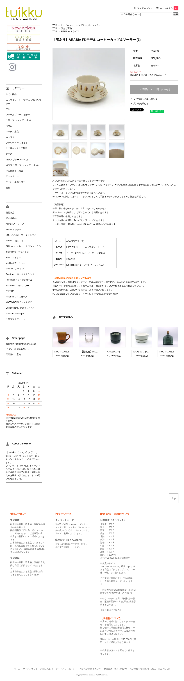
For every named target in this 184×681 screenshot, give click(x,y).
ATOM (167, 669)
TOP (55, 25)
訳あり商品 (66, 28)
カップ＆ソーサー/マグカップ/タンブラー (80, 25)
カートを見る (169, 8)
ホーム (17, 669)
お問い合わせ (46, 669)
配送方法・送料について (115, 669)
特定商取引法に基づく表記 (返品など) (148, 75)
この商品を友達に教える (145, 98)
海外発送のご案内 (111, 610)
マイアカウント (144, 8)
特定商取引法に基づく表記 (143, 669)
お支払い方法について (90, 669)
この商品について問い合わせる (154, 89)
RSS (160, 669)
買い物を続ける (141, 103)
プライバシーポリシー (66, 669)
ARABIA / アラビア (70, 31)
